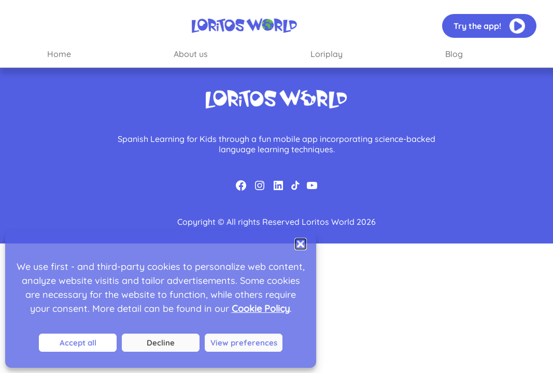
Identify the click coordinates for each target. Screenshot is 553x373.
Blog (454, 54)
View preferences (243, 343)
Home (59, 54)
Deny (161, 343)
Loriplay (326, 54)
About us (191, 54)
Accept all (78, 343)
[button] (300, 244)
